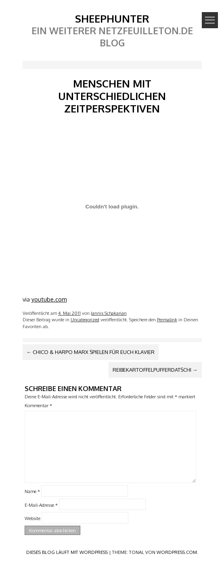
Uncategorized (85, 319)
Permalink (167, 319)
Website (32, 518)
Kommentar (38, 405)
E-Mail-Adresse (41, 505)
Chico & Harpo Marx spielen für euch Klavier (91, 352)
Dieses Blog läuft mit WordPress (67, 552)
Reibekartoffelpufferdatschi (155, 369)
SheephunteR (112, 18)
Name (32, 491)
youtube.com (49, 299)
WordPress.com (177, 552)
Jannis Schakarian (109, 313)
